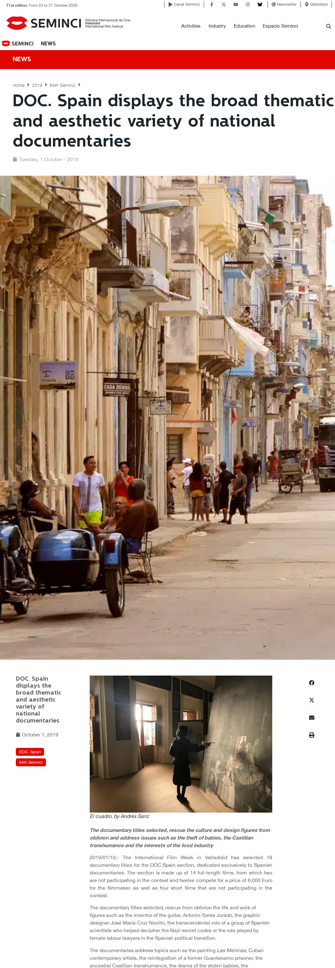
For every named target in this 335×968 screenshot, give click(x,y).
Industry (217, 26)
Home (18, 85)
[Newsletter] (274, 4)
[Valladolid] (307, 4)
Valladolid (319, 4)
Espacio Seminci (280, 26)
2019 (37, 85)
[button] (312, 683)
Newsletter (287, 4)
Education (244, 26)
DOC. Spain (30, 751)
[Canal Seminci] (170, 4)
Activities (191, 26)
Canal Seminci (187, 4)
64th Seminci (62, 85)
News (48, 44)
